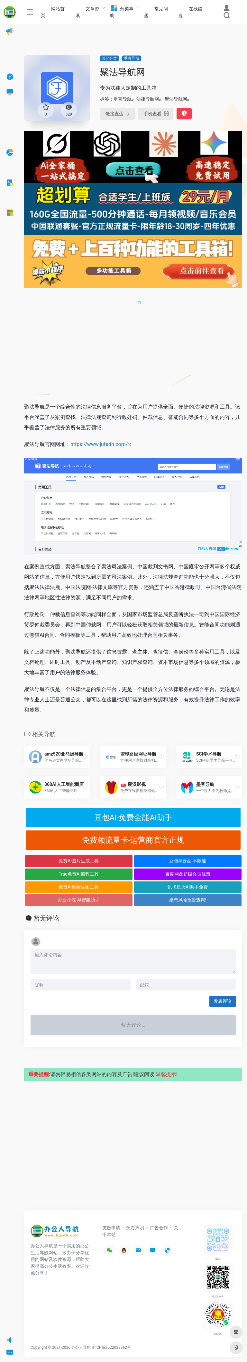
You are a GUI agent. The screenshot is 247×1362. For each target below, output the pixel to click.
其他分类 (109, 58)
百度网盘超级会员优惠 (187, 874)
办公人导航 (81, 1347)
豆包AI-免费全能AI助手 (133, 817)
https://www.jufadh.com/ (99, 444)
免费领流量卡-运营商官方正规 (133, 840)
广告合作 (159, 1227)
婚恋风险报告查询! (187, 899)
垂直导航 (131, 58)
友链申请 (111, 1227)
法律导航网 (147, 99)
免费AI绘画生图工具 (79, 886)
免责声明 (135, 1227)
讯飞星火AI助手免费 (188, 886)
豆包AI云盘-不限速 (187, 860)
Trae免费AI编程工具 (78, 874)
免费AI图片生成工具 (79, 860)
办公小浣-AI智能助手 (78, 899)
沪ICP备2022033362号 (111, 1347)
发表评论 (223, 1001)
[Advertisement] (133, 349)
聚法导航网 (176, 99)
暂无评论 (46, 918)
